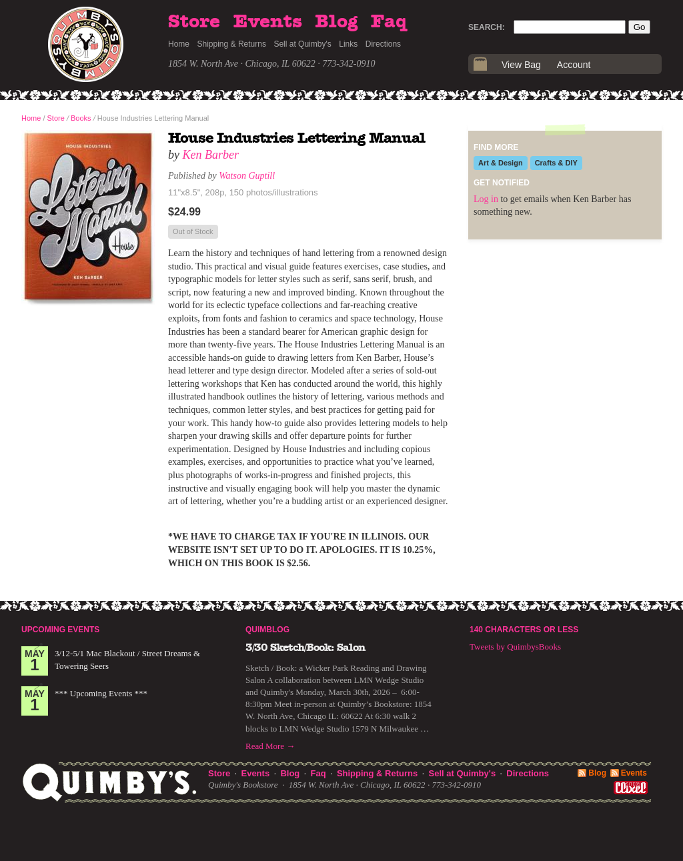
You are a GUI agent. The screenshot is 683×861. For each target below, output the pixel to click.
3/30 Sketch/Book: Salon (305, 647)
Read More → (270, 746)
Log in (486, 199)
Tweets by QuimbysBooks (515, 647)
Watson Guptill (247, 176)
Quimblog (267, 629)
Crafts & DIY (556, 163)
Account (574, 64)
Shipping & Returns (231, 44)
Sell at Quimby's (302, 44)
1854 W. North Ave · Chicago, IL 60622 (241, 64)
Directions (383, 44)
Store (194, 22)
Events (267, 22)
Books (81, 118)
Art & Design (500, 163)
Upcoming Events (60, 629)
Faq (389, 22)
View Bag (521, 64)
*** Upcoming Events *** (101, 693)
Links (348, 44)
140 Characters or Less (524, 629)
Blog (336, 22)
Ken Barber (211, 154)
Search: (486, 27)
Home (178, 44)
